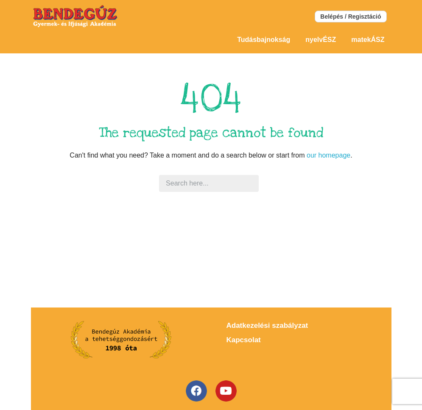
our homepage (328, 155)
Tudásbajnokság (263, 39)
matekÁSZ (367, 39)
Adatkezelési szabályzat (267, 325)
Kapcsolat (243, 340)
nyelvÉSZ (320, 39)
